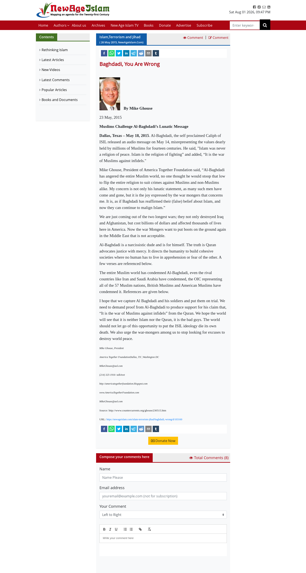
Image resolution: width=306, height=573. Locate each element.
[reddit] (141, 53)
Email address (112, 487)
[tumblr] (156, 53)
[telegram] (134, 53)
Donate (165, 25)
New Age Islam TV (125, 25)
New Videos (51, 69)
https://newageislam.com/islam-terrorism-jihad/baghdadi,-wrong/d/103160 (144, 419)
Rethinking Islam (55, 50)
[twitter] (119, 53)
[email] (148, 53)
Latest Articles (53, 59)
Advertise (183, 25)
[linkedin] (126, 53)
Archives (98, 25)
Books (149, 25)
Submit (110, 563)
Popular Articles (54, 89)
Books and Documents (60, 99)
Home (43, 25)
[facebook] (104, 53)
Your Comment (112, 506)
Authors (60, 25)
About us (79, 25)
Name (104, 468)
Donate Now (163, 440)
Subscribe (204, 25)
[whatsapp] (111, 53)
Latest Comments (56, 80)
